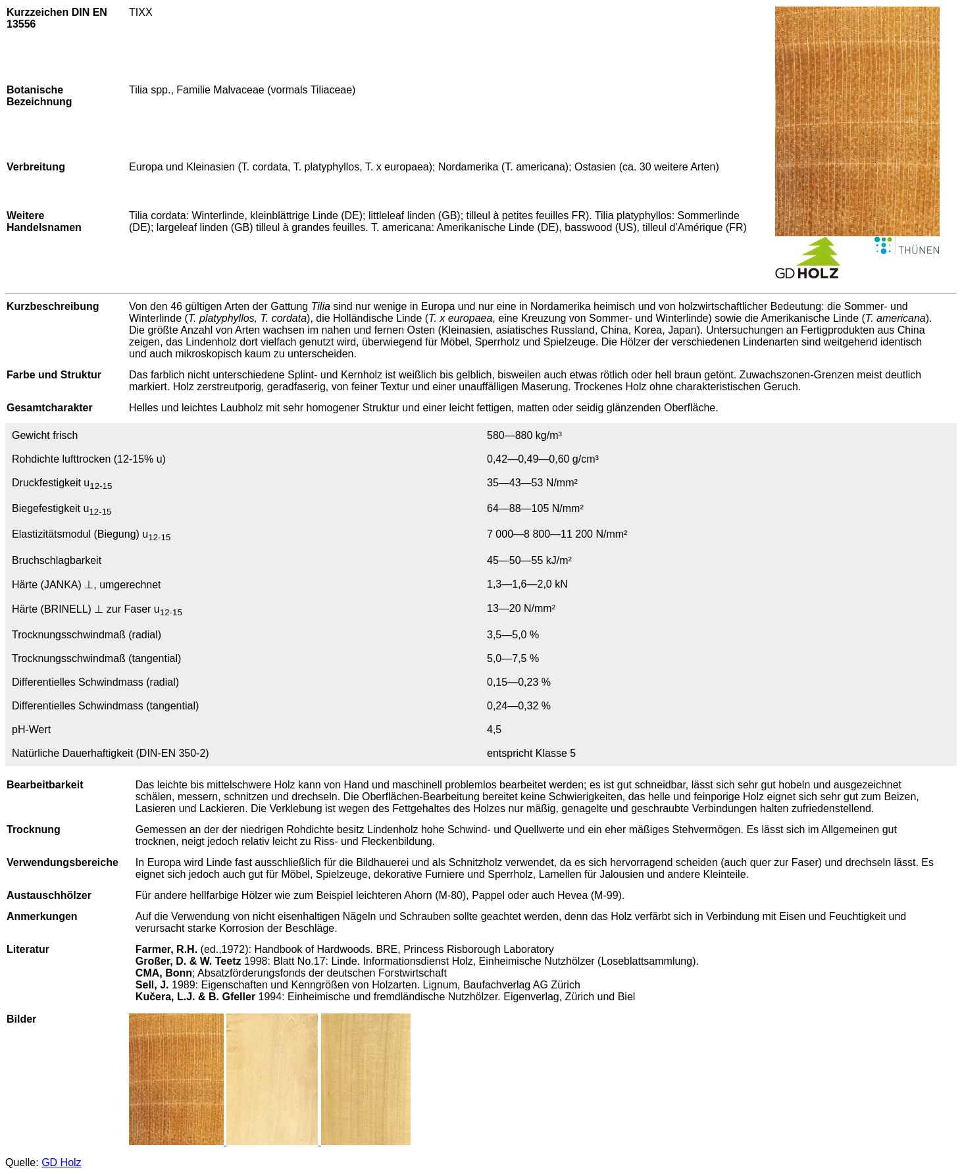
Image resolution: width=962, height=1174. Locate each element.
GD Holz (61, 1162)
